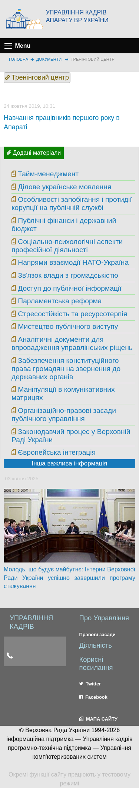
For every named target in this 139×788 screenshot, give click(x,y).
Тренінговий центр (93, 59)
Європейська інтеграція (57, 452)
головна (18, 59)
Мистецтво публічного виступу (68, 326)
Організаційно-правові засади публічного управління (63, 415)
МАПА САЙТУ (98, 719)
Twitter (90, 684)
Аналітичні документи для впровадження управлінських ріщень (72, 343)
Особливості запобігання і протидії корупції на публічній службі (71, 203)
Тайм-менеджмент (48, 174)
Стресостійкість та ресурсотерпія (72, 314)
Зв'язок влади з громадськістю (68, 275)
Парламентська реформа (60, 301)
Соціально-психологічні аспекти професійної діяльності (67, 246)
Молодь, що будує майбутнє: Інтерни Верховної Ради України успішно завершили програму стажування (69, 577)
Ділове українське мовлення (64, 187)
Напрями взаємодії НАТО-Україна (73, 262)
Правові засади (97, 634)
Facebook (93, 697)
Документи (49, 59)
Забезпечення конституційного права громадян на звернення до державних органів (65, 369)
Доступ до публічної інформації (69, 288)
